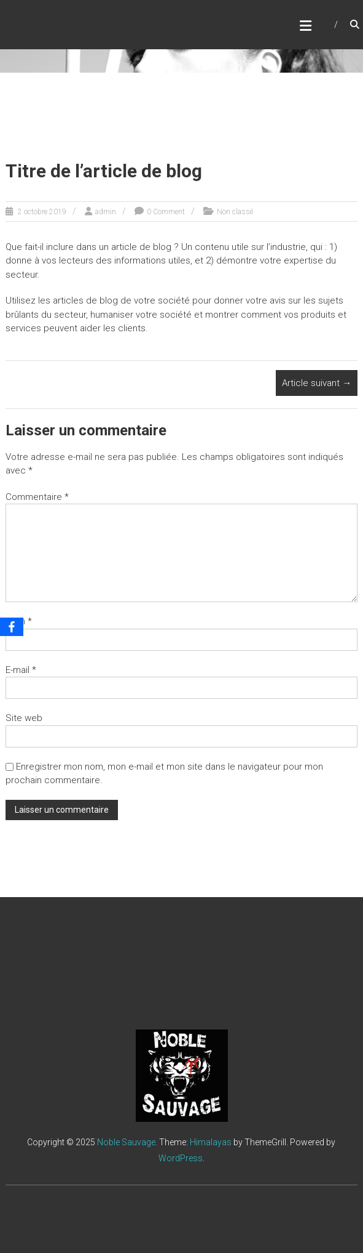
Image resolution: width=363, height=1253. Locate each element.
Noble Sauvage (126, 1142)
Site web (24, 717)
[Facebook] (11, 627)
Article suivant (316, 383)
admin (105, 211)
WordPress (180, 1158)
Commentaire (37, 496)
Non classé (235, 211)
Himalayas (211, 1142)
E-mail (21, 669)
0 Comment (166, 211)
